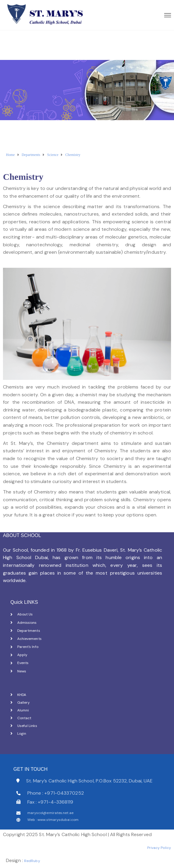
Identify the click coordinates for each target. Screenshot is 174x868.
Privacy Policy (159, 847)
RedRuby (32, 860)
